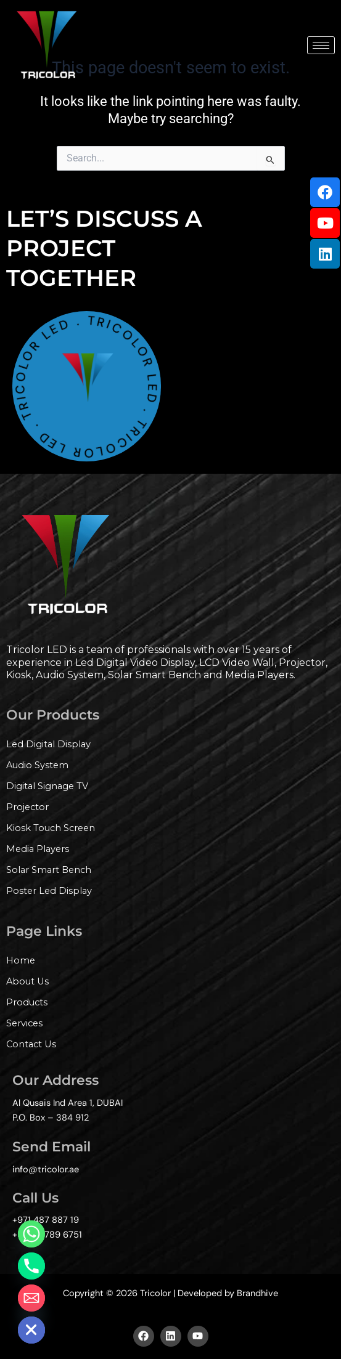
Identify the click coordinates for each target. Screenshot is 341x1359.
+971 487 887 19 (45, 1220)
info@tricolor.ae (45, 1169)
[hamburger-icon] (321, 45)
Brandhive (257, 1293)
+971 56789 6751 (47, 1235)
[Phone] (31, 1266)
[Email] (31, 1298)
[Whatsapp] (31, 1233)
